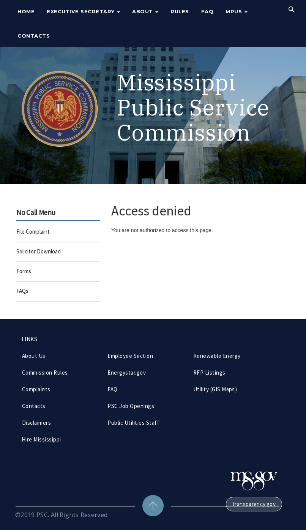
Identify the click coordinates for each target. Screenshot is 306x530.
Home (26, 11)
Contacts (33, 36)
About (145, 11)
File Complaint (33, 231)
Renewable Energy (217, 355)
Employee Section (130, 355)
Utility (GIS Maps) (215, 389)
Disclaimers (36, 422)
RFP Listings (209, 372)
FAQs (22, 290)
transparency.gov (254, 504)
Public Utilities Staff (133, 422)
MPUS (237, 11)
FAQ (207, 11)
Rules (179, 11)
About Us (34, 355)
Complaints (36, 389)
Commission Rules (45, 372)
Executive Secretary (83, 11)
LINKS (29, 339)
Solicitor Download (38, 251)
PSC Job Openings (130, 406)
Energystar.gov (126, 372)
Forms (23, 271)
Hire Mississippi (41, 439)
